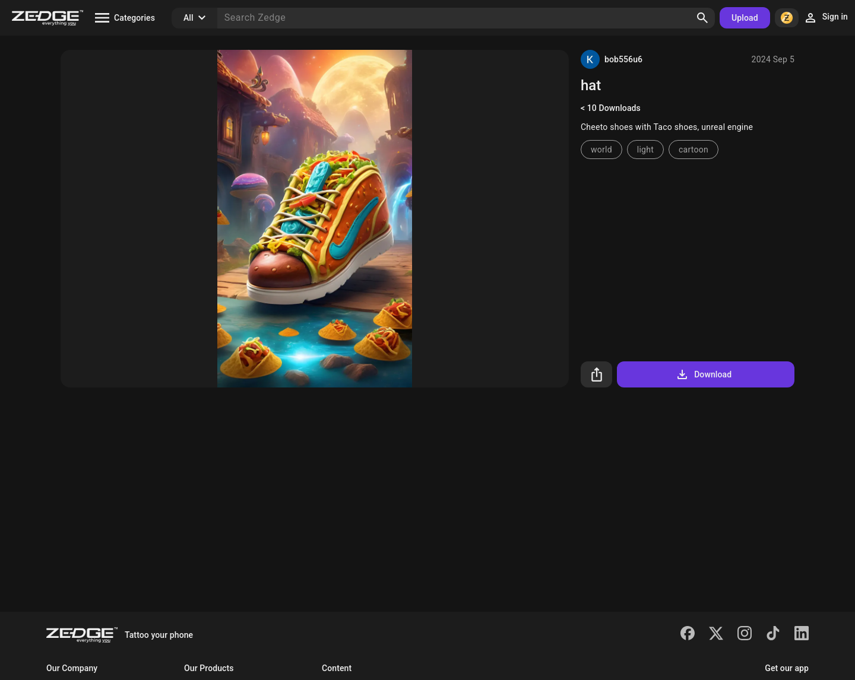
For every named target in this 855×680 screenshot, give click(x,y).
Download (703, 374)
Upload (745, 18)
